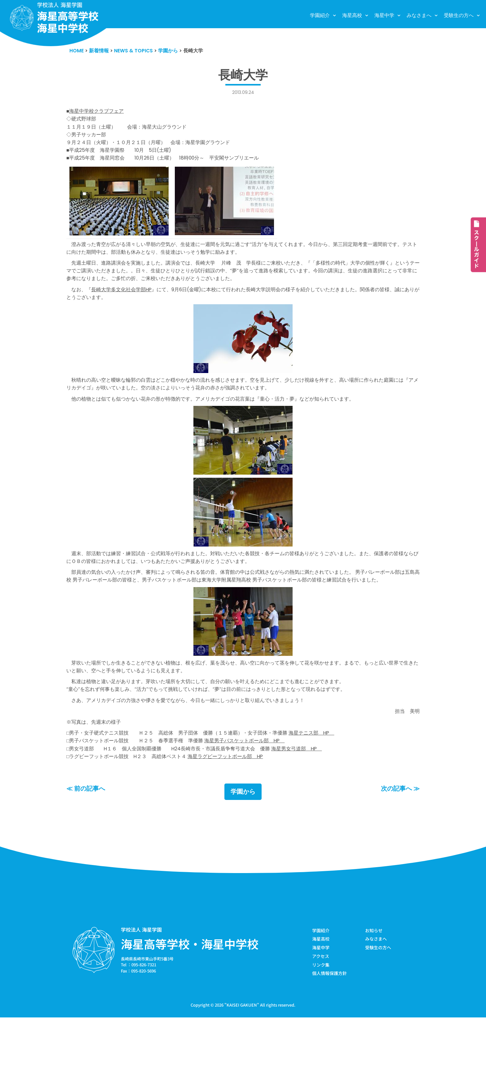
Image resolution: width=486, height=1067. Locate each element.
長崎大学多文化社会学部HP (125, 305)
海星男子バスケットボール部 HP (256, 784)
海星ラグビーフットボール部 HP (236, 802)
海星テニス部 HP (327, 775)
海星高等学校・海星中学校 (189, 990)
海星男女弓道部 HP (312, 793)
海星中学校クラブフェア (98, 113)
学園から (243, 838)
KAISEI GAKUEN (242, 1054)
